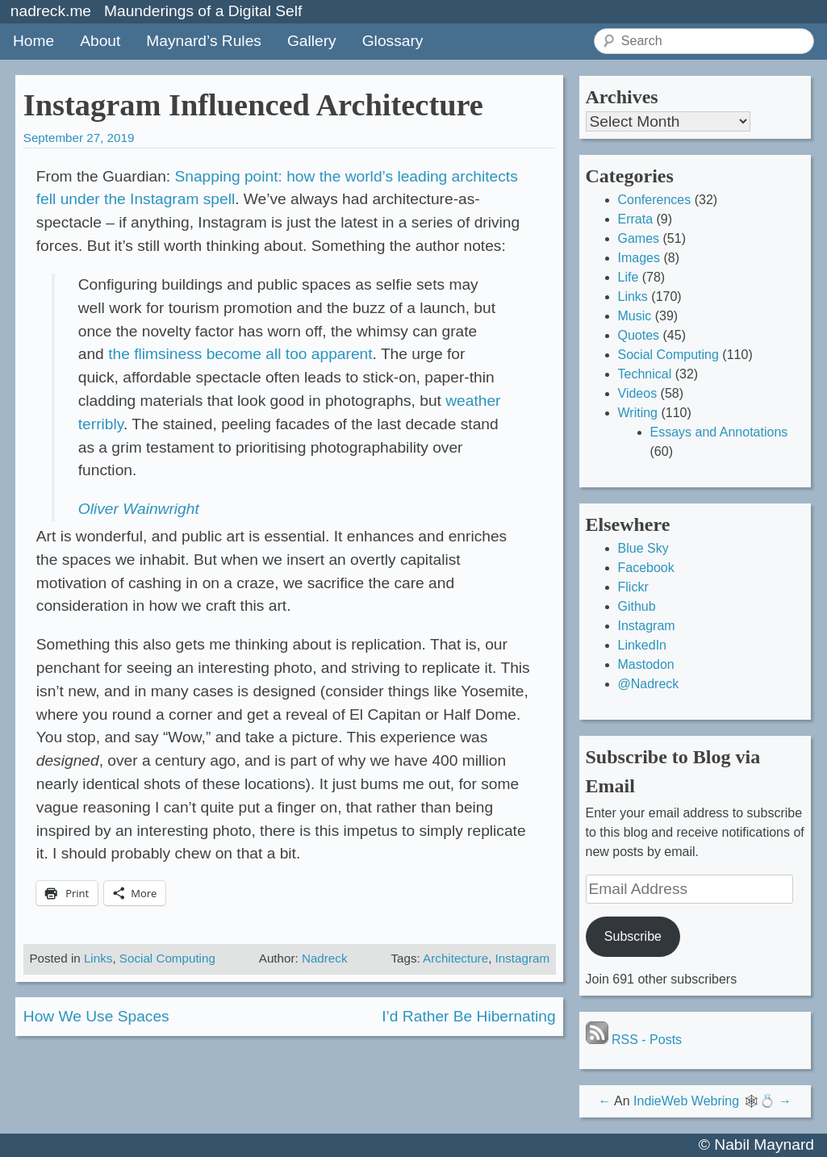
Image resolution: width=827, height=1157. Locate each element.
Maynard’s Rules (203, 40)
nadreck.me (50, 10)
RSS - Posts (634, 1039)
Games (639, 238)
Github (637, 606)
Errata (636, 219)
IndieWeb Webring (686, 1101)
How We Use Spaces (96, 1016)
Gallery (311, 40)
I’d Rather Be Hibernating (468, 1016)
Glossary (393, 40)
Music (635, 316)
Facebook (646, 567)
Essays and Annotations (719, 432)
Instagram (522, 958)
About (100, 40)
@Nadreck (648, 684)
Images (639, 258)
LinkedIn (642, 645)
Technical (645, 374)
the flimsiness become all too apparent (240, 353)
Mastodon (646, 664)
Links (98, 958)
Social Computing (167, 958)
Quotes (639, 335)
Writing (638, 413)
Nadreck (325, 958)
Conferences (654, 200)
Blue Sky (643, 548)
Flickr (633, 587)
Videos (638, 393)
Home (33, 40)
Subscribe (633, 936)
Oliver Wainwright (138, 508)
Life (628, 277)
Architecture (455, 958)
